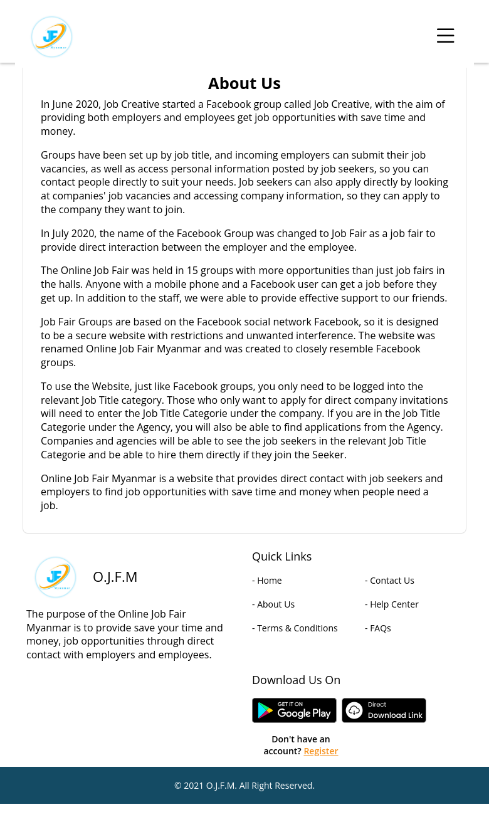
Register (320, 751)
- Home (267, 580)
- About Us (273, 604)
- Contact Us (389, 580)
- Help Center (392, 604)
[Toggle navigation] (445, 36)
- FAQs (378, 628)
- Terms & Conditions (295, 628)
